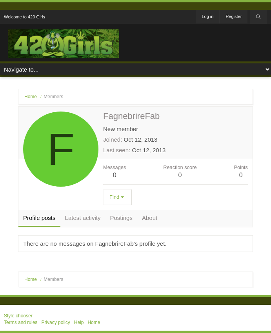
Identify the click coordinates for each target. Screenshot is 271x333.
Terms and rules (20, 322)
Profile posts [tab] (39, 217)
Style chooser (18, 316)
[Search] (258, 17)
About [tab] (149, 217)
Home (93, 322)
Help (79, 322)
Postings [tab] (121, 217)
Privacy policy (55, 322)
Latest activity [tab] (83, 217)
